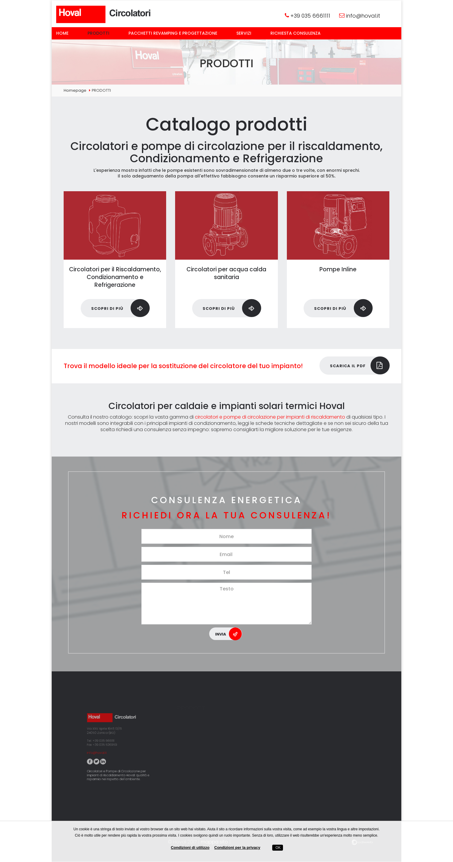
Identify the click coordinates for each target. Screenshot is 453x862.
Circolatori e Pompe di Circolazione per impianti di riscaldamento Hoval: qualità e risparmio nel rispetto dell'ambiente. (118, 750)
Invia (228, 633)
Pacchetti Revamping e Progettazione (172, 33)
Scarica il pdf (359, 365)
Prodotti (98, 33)
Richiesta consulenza (295, 33)
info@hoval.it (363, 15)
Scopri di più (120, 308)
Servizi (243, 33)
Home (62, 33)
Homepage (75, 90)
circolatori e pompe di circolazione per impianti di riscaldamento (270, 417)
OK (278, 848)
